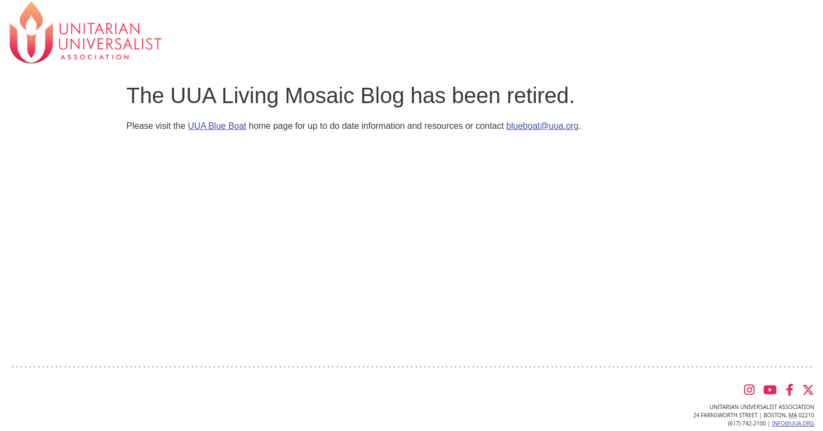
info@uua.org (793, 423)
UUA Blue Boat (217, 126)
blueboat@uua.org (542, 126)
